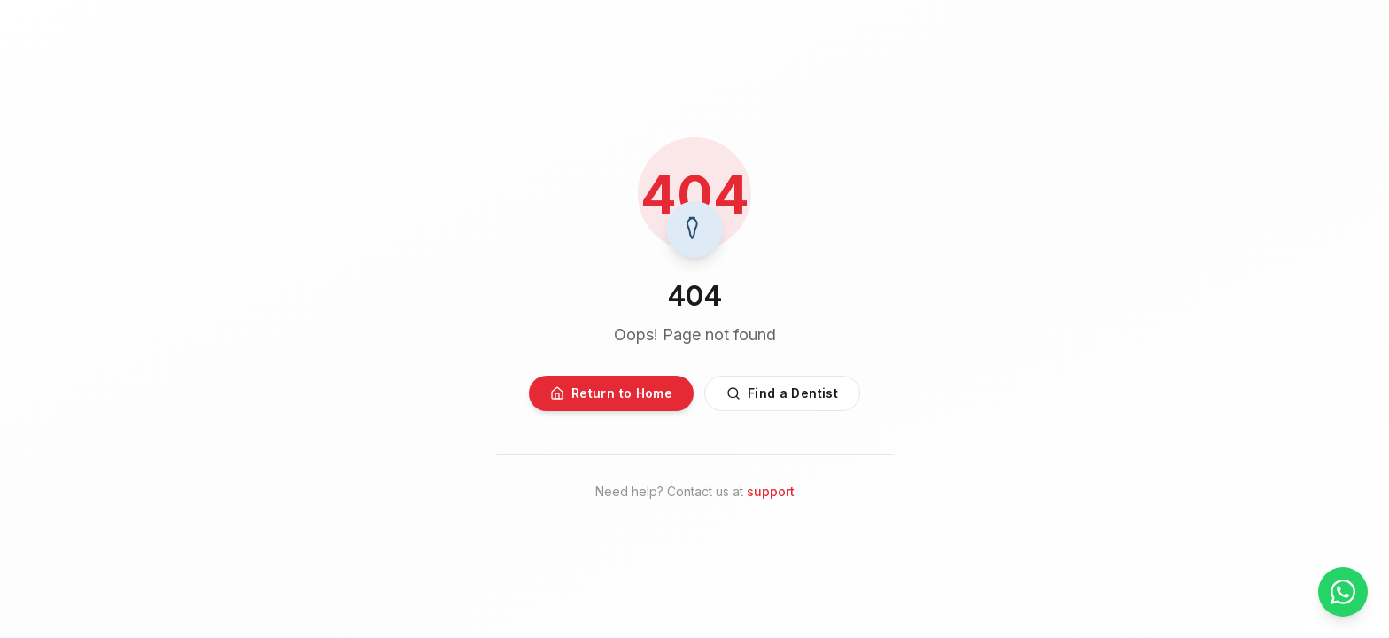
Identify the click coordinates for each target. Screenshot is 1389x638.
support (771, 491)
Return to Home (611, 393)
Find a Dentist (782, 393)
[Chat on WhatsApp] (1343, 592)
